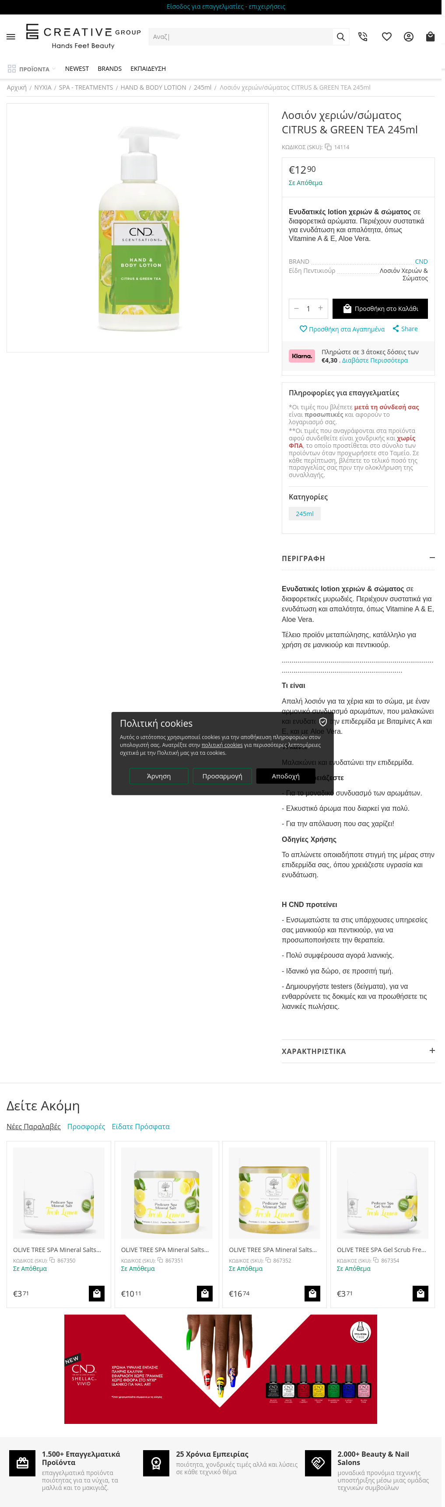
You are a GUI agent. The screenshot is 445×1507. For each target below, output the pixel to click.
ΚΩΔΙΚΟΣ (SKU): (302, 147)
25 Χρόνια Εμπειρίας (212, 1454)
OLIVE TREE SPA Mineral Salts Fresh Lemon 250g (162, 1249)
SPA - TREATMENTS (86, 87)
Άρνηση (159, 776)
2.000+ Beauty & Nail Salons (374, 1458)
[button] (404, 328)
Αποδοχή (286, 776)
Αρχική (17, 87)
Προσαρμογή (222, 776)
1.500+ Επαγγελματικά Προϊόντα (81, 1458)
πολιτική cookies (222, 745)
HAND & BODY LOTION (153, 87)
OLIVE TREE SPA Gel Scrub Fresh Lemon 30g (382, 1249)
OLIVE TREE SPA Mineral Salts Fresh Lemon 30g (54, 1249)
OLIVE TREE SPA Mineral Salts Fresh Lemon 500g (270, 1249)
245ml (202, 87)
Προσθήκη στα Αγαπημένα (342, 328)
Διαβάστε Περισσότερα (375, 360)
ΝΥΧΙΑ (42, 87)
